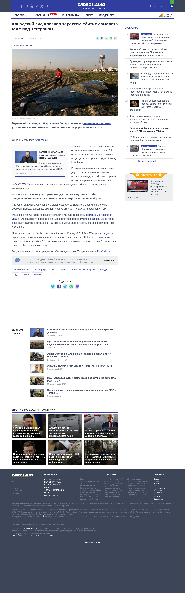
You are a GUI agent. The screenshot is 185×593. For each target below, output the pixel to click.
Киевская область (111, 528)
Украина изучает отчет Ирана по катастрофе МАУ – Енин (80, 414)
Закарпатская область (89, 544)
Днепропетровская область (91, 537)
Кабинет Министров (54, 532)
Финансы (157, 544)
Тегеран (37, 287)
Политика (158, 539)
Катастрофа (40, 282)
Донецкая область (87, 539)
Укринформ (41, 152)
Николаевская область (113, 537)
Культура (157, 528)
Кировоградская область (114, 531)
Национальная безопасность (160, 534)
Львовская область (112, 535)
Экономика (158, 546)
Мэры (47, 540)
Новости (19, 15)
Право (156, 542)
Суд (15, 287)
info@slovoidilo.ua (92, 589)
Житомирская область (89, 542)
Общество (18, 38)
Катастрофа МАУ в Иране (82, 282)
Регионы (111, 522)
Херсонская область (136, 533)
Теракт (25, 287)
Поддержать (107, 15)
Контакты (17, 538)
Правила (16, 541)
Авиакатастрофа (22, 282)
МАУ (53, 282)
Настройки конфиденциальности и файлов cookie (32, 582)
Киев (82, 526)
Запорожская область (89, 546)
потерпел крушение (103, 245)
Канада (103, 282)
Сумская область (135, 526)
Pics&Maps (103, 263)
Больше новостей (148, 196)
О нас (15, 535)
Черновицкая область (137, 542)
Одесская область (111, 539)
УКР (155, 6)
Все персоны (51, 542)
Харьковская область (137, 531)
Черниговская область (137, 539)
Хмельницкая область (137, 535)
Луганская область (112, 533)
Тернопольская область (138, 528)
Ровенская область (112, 544)
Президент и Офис (53, 526)
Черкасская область (136, 537)
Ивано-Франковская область (116, 526)
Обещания (46, 15)
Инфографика (71, 15)
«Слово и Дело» (30, 576)
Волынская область (88, 535)
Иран (63, 282)
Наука (156, 531)
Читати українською (22, 45)
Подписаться (108, 273)
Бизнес (157, 526)
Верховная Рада (52, 529)
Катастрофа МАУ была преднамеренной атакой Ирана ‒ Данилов (52, 167)
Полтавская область (112, 542)
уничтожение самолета (96, 123)
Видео (90, 15)
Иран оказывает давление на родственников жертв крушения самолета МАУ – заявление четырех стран (78, 392)
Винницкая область (88, 533)
